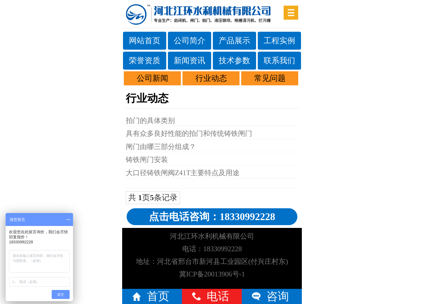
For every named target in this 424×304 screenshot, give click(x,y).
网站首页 (144, 40)
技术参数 (234, 60)
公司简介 (189, 40)
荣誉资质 (144, 60)
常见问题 (270, 78)
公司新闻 (152, 78)
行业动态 (211, 78)
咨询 (277, 296)
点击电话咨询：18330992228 (212, 216)
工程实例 (279, 40)
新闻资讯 (189, 60)
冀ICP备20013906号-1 (212, 274)
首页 (158, 296)
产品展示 (234, 40)
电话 (218, 296)
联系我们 (279, 60)
